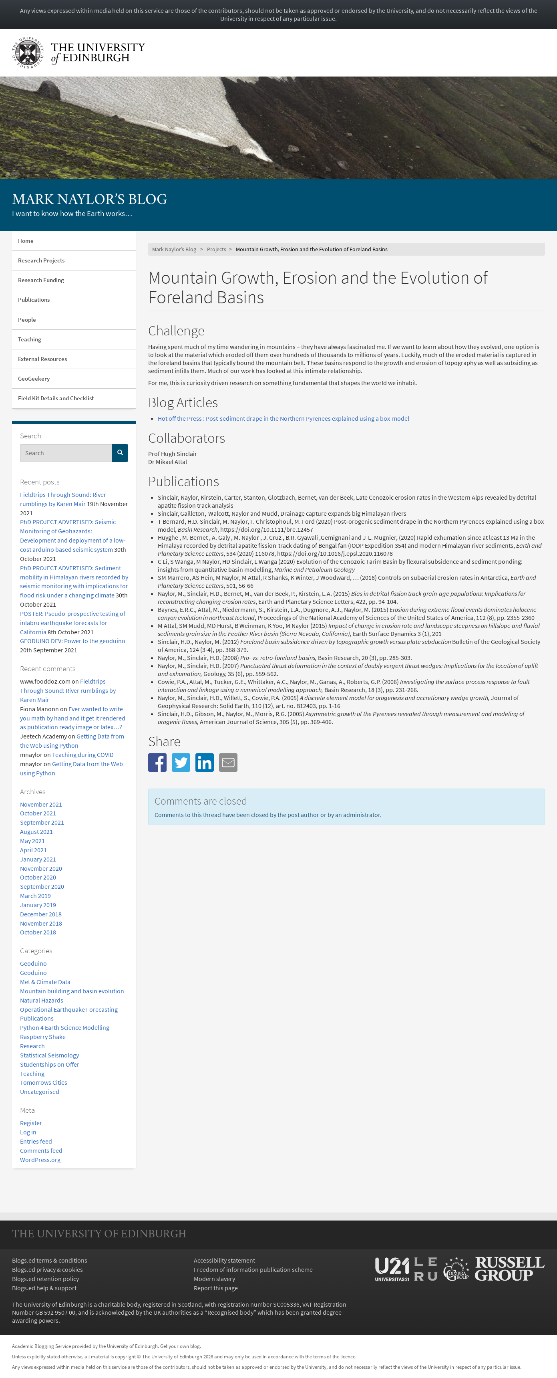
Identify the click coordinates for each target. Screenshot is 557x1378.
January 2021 (38, 859)
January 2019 (38, 905)
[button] (157, 762)
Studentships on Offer (49, 1064)
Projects (216, 249)
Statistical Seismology (49, 1055)
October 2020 (38, 877)
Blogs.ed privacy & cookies (47, 1269)
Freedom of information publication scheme (253, 1269)
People (27, 319)
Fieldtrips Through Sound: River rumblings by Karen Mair (68, 690)
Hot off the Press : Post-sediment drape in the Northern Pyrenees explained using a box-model (283, 418)
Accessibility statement (224, 1260)
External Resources (42, 359)
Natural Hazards (41, 1000)
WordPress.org (40, 1160)
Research (32, 1046)
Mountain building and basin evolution (72, 991)
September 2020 (42, 886)
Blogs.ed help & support (44, 1288)
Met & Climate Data (45, 982)
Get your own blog (180, 1346)
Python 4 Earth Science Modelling (64, 1027)
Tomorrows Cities (43, 1082)
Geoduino (33, 963)
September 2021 (42, 822)
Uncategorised (39, 1091)
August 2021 (36, 831)
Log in (28, 1132)
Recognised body (230, 1312)
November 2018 (41, 923)
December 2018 (41, 914)
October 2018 (38, 932)
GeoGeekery (34, 378)
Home (26, 240)
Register (31, 1123)
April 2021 (33, 850)
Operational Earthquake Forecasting (69, 1009)
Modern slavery (214, 1279)
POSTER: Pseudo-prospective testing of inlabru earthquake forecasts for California (72, 622)
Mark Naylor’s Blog (89, 200)
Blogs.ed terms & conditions (49, 1260)
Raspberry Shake (43, 1037)
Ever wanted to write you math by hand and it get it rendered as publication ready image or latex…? (72, 718)
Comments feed (41, 1150)
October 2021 (38, 813)
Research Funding (41, 280)
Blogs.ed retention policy (45, 1279)
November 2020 (41, 868)
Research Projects (41, 260)
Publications (34, 299)
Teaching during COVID (83, 755)
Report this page (216, 1288)
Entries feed (36, 1141)
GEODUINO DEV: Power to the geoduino (72, 641)
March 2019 (35, 896)
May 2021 (32, 841)
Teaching (29, 339)
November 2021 (41, 804)
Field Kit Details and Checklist (56, 398)
